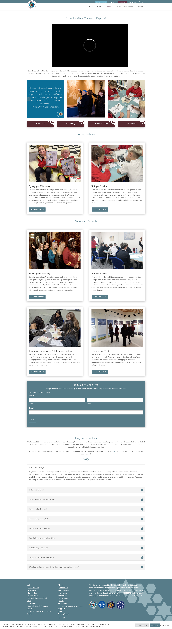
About (140, 7)
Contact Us (63, 588)
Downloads (63, 598)
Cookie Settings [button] (141, 625)
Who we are (64, 590)
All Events (32, 590)
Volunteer (63, 593)
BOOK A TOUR (101, 2)
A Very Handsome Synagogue (70, 606)
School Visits (33, 596)
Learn (108, 7)
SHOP (112, 2)
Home (91, 7)
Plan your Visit (33, 588)
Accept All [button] (154, 625)
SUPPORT (122, 2)
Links (61, 601)
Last (89, 404)
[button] (28, 99)
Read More (164, 625)
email (114, 451)
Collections (128, 7)
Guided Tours (33, 593)
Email (32, 408)
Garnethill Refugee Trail (37, 598)
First (31, 404)
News (118, 7)
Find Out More (37, 209)
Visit (99, 7)
